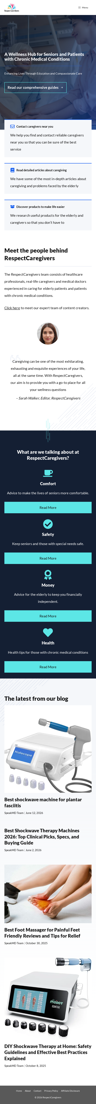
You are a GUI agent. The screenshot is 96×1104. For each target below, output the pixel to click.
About (28, 1090)
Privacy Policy (51, 1090)
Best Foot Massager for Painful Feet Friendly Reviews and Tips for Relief (42, 933)
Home (19, 1090)
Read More (48, 507)
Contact (37, 1090)
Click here (12, 308)
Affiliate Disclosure (70, 1090)
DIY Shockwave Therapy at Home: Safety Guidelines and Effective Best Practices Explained (47, 1052)
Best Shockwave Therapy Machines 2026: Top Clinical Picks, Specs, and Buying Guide (41, 837)
